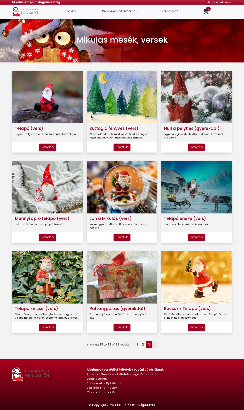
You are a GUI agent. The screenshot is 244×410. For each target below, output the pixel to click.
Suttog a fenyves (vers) (113, 128)
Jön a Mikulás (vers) (110, 218)
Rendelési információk (119, 11)
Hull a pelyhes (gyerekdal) (192, 128)
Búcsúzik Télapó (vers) (187, 308)
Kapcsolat (170, 11)
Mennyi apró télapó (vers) (42, 218)
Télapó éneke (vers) (185, 218)
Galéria (71, 11)
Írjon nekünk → (220, 2)
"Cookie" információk (101, 392)
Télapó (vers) (29, 128)
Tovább (47, 147)
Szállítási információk (102, 388)
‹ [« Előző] (132, 344)
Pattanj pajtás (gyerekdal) (117, 308)
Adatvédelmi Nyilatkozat (104, 383)
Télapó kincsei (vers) (36, 308)
